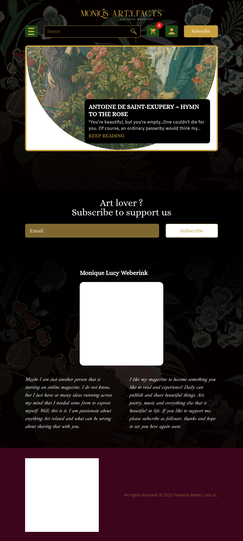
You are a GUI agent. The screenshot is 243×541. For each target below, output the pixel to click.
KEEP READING (107, 135)
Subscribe (201, 31)
